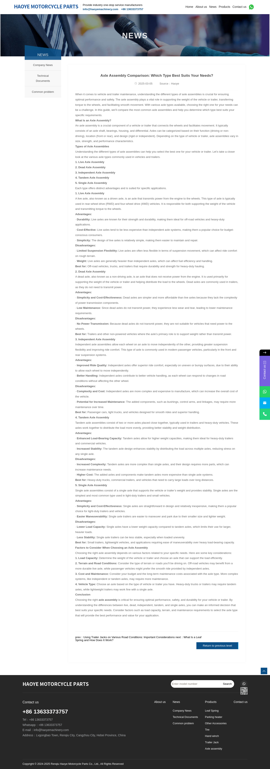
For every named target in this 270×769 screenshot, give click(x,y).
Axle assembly (213, 748)
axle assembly (108, 599)
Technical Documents (43, 85)
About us (201, 6)
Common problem (43, 98)
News (213, 6)
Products (224, 6)
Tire (207, 729)
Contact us (239, 6)
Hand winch (212, 736)
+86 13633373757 (132, 9)
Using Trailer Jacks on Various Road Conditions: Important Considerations (129, 637)
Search (227, 683)
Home (189, 6)
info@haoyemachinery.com (100, 9)
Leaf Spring (212, 710)
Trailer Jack (212, 742)
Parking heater (213, 717)
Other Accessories (216, 723)
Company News (43, 71)
